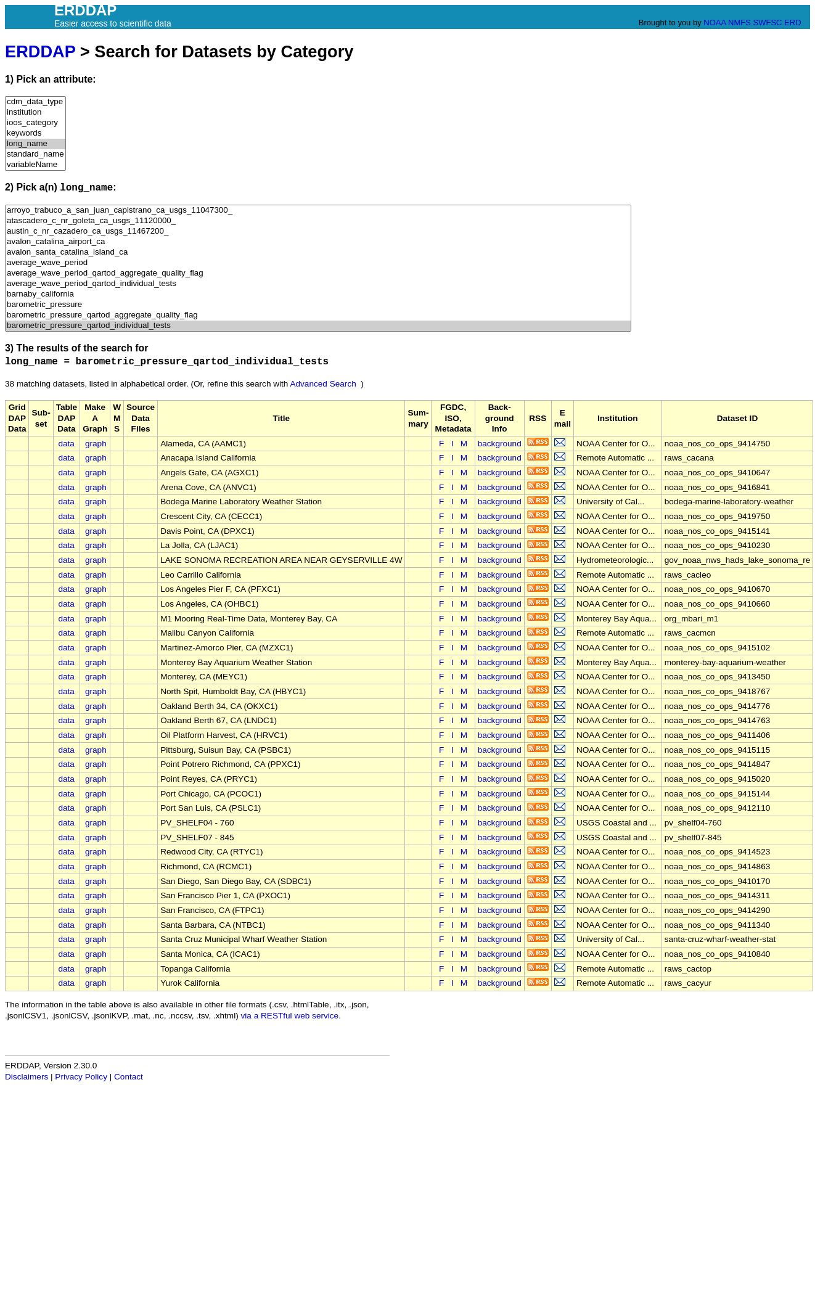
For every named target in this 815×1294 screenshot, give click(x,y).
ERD (792, 22)
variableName (35, 165)
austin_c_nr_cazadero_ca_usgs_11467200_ (318, 231)
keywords (35, 133)
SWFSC (767, 22)
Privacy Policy (81, 1076)
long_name (35, 144)
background (500, 443)
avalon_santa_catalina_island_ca (318, 252)
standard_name (35, 154)
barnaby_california (318, 294)
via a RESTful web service (290, 1015)
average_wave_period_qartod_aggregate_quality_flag (318, 273)
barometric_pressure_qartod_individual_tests (318, 326)
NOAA (714, 22)
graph (96, 443)
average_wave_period (318, 263)
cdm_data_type (35, 102)
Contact (128, 1076)
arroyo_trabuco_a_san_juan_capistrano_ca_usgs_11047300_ (318, 210)
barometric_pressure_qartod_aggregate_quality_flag (318, 315)
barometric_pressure (318, 305)
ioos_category (35, 123)
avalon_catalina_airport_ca (318, 242)
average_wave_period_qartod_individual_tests (318, 284)
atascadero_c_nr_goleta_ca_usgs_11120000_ (318, 221)
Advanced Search (323, 383)
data (66, 443)
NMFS (739, 22)
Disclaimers (26, 1076)
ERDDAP (40, 51)
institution (35, 112)
